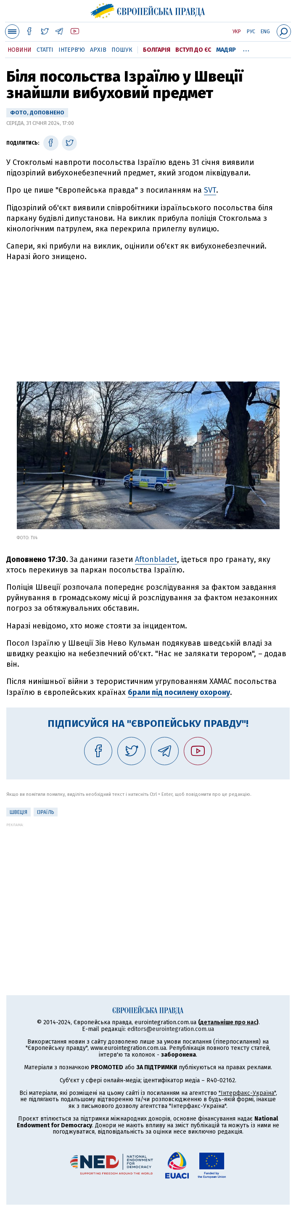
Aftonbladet (156, 559)
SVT (210, 190)
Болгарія (156, 49)
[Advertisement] (148, 318)
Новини (20, 49)
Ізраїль (45, 812)
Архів (98, 49)
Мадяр (226, 49)
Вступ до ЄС (193, 49)
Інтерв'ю (71, 49)
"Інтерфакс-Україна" (247, 1093)
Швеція (18, 812)
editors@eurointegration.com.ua (170, 1029)
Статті (45, 49)
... (246, 48)
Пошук (121, 49)
